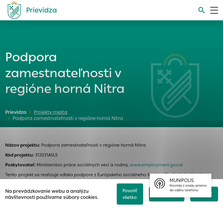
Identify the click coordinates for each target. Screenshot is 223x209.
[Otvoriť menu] (214, 10)
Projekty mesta (50, 112)
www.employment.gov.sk (156, 164)
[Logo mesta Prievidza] (30, 10)
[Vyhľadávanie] (201, 10)
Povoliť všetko (130, 194)
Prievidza (15, 112)
